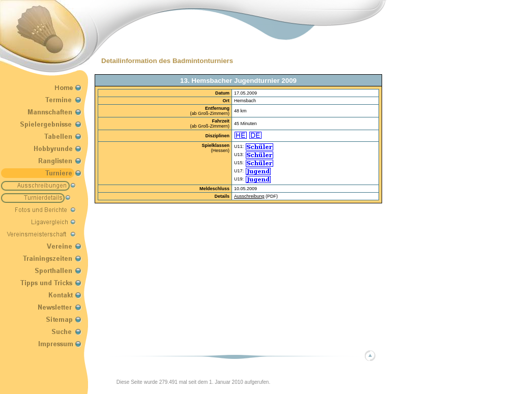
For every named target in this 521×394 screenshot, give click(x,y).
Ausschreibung (249, 196)
